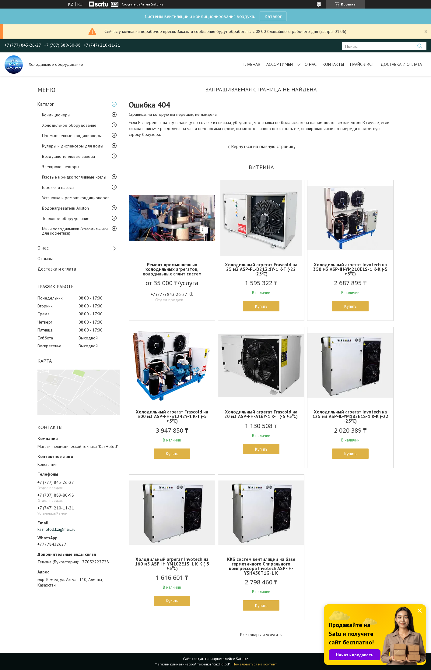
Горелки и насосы (58, 187)
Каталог (273, 16)
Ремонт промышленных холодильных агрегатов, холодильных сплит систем (172, 269)
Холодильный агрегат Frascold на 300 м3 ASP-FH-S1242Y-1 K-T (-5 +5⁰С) (172, 416)
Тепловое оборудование (65, 218)
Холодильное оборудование (69, 125)
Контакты (333, 64)
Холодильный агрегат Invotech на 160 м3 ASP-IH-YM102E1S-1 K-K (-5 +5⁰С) (172, 564)
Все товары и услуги (259, 634)
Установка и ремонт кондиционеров (76, 197)
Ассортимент (281, 64)
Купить (261, 306)
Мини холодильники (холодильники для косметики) (75, 231)
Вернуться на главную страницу (263, 146)
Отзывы (45, 258)
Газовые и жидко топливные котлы (74, 177)
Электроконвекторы (60, 166)
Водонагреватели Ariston (65, 208)
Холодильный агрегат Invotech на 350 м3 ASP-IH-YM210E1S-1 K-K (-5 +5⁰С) (350, 269)
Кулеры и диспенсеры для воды (72, 146)
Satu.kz (242, 658)
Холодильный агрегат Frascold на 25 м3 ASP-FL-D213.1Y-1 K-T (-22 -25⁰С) (261, 269)
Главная (252, 64)
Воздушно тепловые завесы (68, 156)
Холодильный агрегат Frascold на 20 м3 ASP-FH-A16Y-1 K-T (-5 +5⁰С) (261, 414)
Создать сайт (133, 4)
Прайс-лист (362, 64)
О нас (311, 64)
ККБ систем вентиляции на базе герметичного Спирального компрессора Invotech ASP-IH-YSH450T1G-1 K (261, 566)
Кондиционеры (56, 115)
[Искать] (419, 46)
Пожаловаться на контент (255, 664)
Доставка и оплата (401, 64)
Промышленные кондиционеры (72, 135)
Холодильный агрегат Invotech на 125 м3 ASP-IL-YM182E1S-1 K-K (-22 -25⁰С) (350, 416)
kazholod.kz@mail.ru (56, 529)
